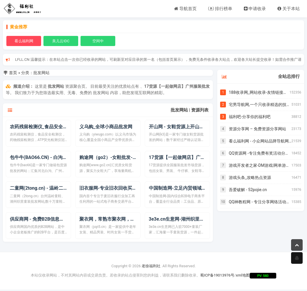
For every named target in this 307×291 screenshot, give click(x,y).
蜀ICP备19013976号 (217, 277)
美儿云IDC (61, 41)
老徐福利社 (151, 267)
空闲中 (98, 41)
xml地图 (243, 277)
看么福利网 (23, 41)
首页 (13, 72)
